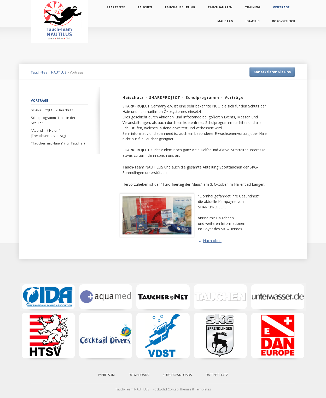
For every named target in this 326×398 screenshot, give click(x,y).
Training (252, 7)
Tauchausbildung (180, 7)
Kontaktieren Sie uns (272, 71)
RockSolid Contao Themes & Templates (182, 389)
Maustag (225, 21)
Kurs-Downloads (177, 375)
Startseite (116, 7)
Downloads (139, 375)
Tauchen (144, 7)
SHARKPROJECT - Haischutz (52, 110)
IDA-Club (252, 21)
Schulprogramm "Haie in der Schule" (53, 120)
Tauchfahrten (220, 7)
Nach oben (212, 240)
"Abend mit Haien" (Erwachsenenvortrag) (48, 133)
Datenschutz (217, 375)
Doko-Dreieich (283, 21)
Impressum (106, 375)
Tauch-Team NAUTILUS (49, 72)
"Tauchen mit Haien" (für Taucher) (58, 143)
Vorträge (281, 7)
